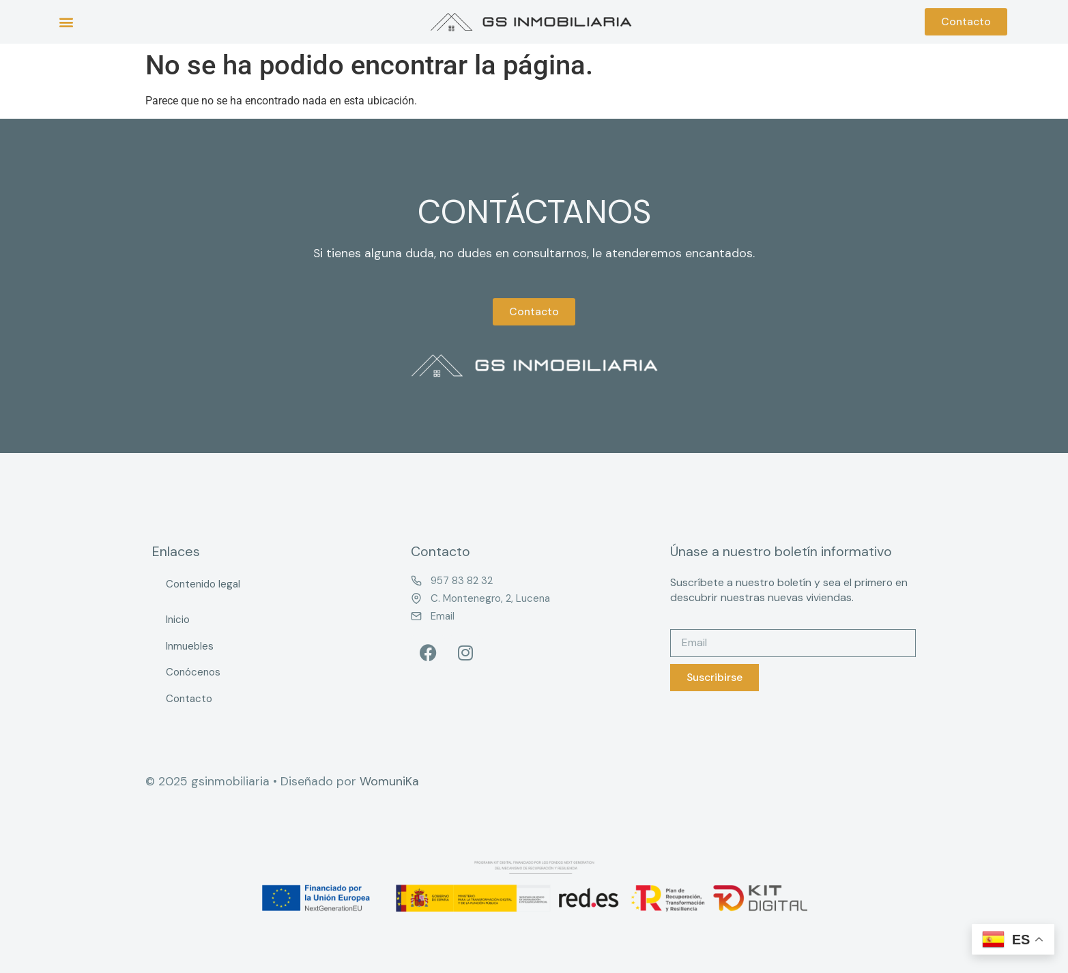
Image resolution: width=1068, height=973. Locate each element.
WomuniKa (389, 781)
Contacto (189, 699)
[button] (66, 22)
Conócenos (193, 672)
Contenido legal (203, 584)
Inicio (178, 619)
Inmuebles (190, 646)
